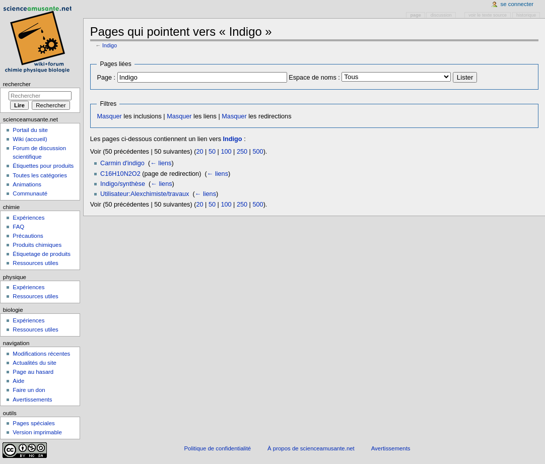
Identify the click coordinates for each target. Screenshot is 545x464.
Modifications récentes (41, 354)
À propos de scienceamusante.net (311, 448)
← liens (160, 163)
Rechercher (17, 84)
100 (226, 151)
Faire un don (29, 390)
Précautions (28, 236)
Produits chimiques (37, 245)
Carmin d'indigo (122, 163)
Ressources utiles (35, 263)
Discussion (441, 15)
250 (242, 151)
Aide (18, 381)
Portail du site (30, 130)
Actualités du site (34, 363)
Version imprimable (37, 432)
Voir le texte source (487, 15)
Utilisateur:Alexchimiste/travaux (144, 193)
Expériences (28, 218)
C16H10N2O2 (120, 173)
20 (199, 151)
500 (257, 151)
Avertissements (32, 399)
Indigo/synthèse (122, 183)
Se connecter (517, 4)
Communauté (30, 193)
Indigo (109, 45)
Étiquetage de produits (42, 254)
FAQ (18, 227)
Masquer (109, 116)
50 (212, 151)
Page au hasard (33, 372)
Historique (526, 15)
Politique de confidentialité (217, 448)
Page (416, 15)
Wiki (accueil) (30, 139)
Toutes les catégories (40, 175)
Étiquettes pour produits (43, 166)
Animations (27, 184)
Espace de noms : (314, 77)
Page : (106, 77)
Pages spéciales (33, 423)
